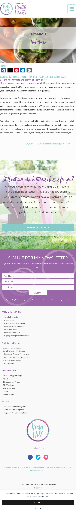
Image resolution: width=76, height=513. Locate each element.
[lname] (38, 282)
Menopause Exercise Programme (16, 355)
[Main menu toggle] (72, 9)
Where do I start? (9, 389)
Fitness (16, 78)
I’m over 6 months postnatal (14, 324)
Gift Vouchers (8, 386)
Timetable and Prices (11, 383)
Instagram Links (9, 395)
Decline (38, 509)
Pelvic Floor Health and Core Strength (55, 468)
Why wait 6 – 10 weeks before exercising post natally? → (49, 145)
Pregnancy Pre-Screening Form (15, 414)
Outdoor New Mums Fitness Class (16, 358)
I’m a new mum (8, 321)
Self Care (61, 78)
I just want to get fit (10, 330)
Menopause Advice (38, 472)
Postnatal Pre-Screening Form (15, 407)
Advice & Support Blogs (12, 377)
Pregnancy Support (12, 468)
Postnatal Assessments (12, 361)
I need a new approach (11, 333)
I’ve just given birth (10, 318)
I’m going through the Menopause (16, 336)
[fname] (38, 276)
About (5, 380)
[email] (38, 288)
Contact (6, 392)
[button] (38, 228)
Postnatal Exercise (44, 78)
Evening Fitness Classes (12, 349)
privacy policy (65, 301)
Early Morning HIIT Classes (14, 352)
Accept (38, 502)
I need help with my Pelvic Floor (15, 327)
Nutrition (27, 78)
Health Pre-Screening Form (13, 411)
